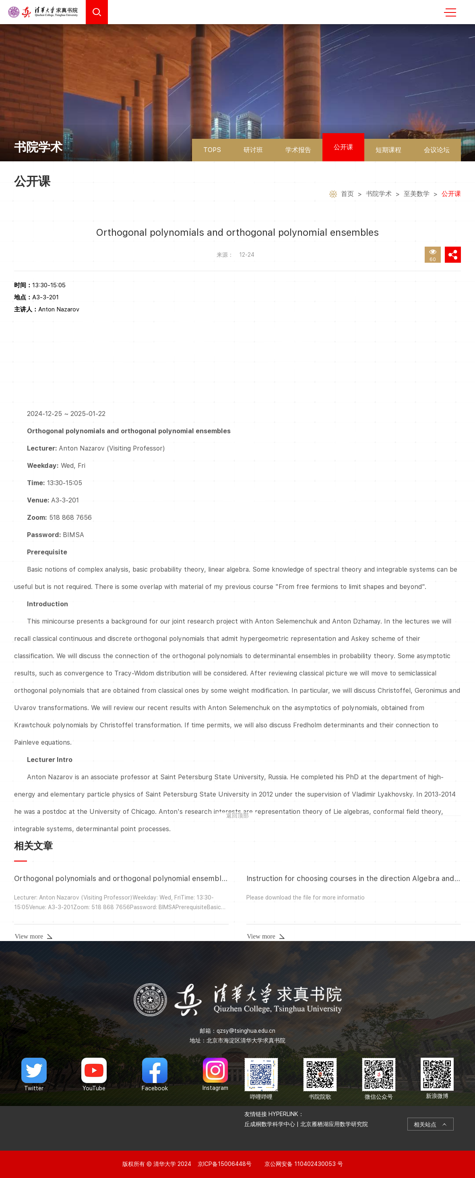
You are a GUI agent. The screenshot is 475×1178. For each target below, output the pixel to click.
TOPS (212, 150)
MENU (450, 12)
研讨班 (253, 150)
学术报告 (298, 150)
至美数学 (417, 195)
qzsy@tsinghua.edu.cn (246, 1031)
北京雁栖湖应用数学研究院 (334, 1124)
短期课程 (388, 150)
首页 (347, 195)
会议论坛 (437, 150)
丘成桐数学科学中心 (269, 1124)
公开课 (343, 147)
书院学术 (379, 195)
